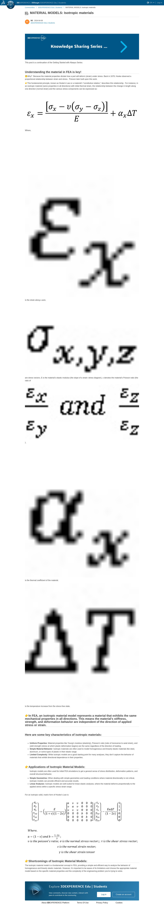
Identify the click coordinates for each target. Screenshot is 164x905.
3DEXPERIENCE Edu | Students (43, 23)
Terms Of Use (83, 903)
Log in (103, 894)
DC (32, 20)
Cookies (119, 903)
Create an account (123, 894)
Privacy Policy (102, 903)
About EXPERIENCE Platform (55, 903)
